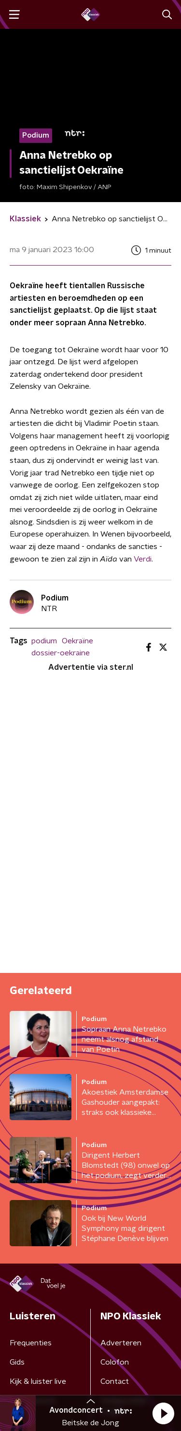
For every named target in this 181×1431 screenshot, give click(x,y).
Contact (114, 1381)
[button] (163, 1413)
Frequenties (31, 1343)
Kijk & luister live (38, 1381)
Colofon (114, 1362)
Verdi (143, 559)
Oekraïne (77, 641)
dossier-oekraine (60, 653)
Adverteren (120, 1343)
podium (44, 641)
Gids (17, 1362)
